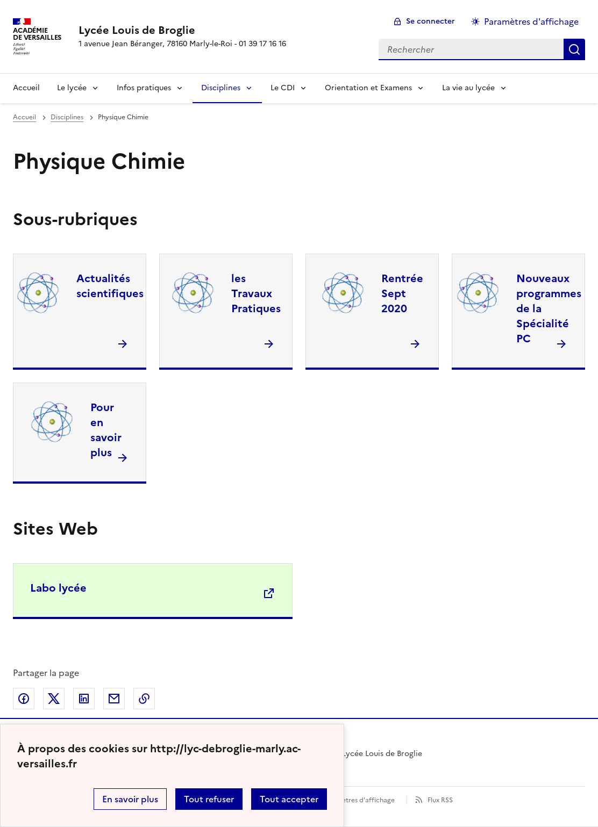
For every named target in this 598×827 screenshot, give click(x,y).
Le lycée (72, 88)
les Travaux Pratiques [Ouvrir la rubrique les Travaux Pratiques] (256, 293)
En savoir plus (130, 799)
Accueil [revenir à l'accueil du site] (24, 117)
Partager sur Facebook (23, 698)
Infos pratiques (144, 88)
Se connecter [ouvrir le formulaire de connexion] (430, 21)
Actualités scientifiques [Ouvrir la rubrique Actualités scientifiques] (110, 285)
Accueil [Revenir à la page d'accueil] (26, 88)
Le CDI (282, 88)
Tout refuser (209, 799)
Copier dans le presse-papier (144, 698)
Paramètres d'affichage (358, 800)
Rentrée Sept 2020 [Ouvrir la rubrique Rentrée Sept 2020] (402, 293)
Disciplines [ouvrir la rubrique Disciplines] (67, 117)
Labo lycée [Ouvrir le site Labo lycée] (58, 588)
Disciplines (220, 88)
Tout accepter (289, 799)
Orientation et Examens (368, 88)
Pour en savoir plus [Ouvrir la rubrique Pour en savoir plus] (106, 430)
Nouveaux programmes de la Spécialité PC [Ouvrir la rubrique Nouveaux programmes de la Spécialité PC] (548, 308)
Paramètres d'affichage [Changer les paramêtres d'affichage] (531, 21)
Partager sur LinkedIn (84, 698)
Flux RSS (440, 800)
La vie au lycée (468, 88)
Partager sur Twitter (54, 698)
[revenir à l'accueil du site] (182, 30)
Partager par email (114, 698)
